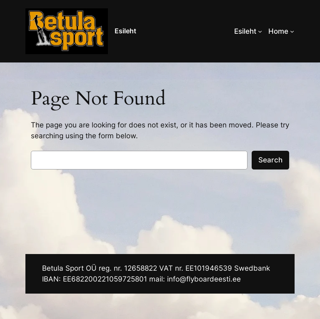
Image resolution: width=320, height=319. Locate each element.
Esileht (125, 31)
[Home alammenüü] (292, 31)
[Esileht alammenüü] (260, 31)
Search (270, 160)
